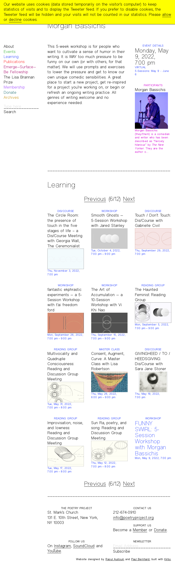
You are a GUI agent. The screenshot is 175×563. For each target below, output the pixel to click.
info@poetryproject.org (133, 517)
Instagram (62, 545)
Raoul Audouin (115, 559)
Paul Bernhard (140, 559)
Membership (14, 87)
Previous (95, 199)
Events (9, 51)
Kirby (167, 559)
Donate (10, 92)
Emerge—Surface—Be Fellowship (20, 69)
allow (166, 14)
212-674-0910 (124, 512)
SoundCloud (84, 545)
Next (129, 199)
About (9, 46)
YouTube (54, 550)
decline (15, 19)
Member (140, 529)
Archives (11, 97)
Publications (14, 61)
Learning (11, 56)
